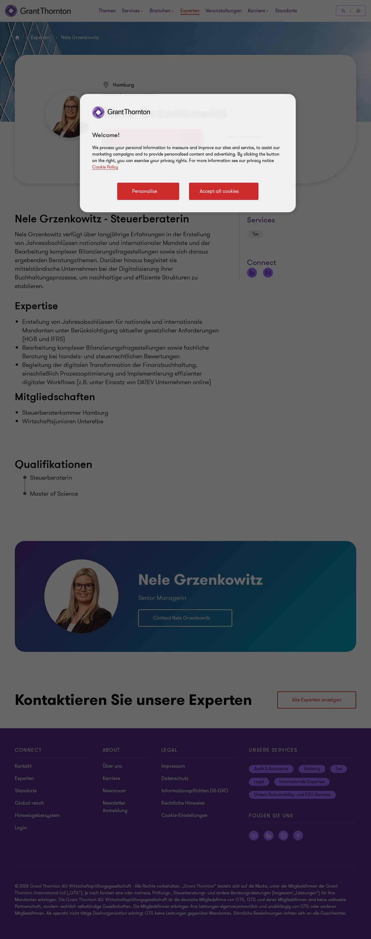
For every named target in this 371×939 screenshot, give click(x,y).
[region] (188, 153)
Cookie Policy (105, 167)
